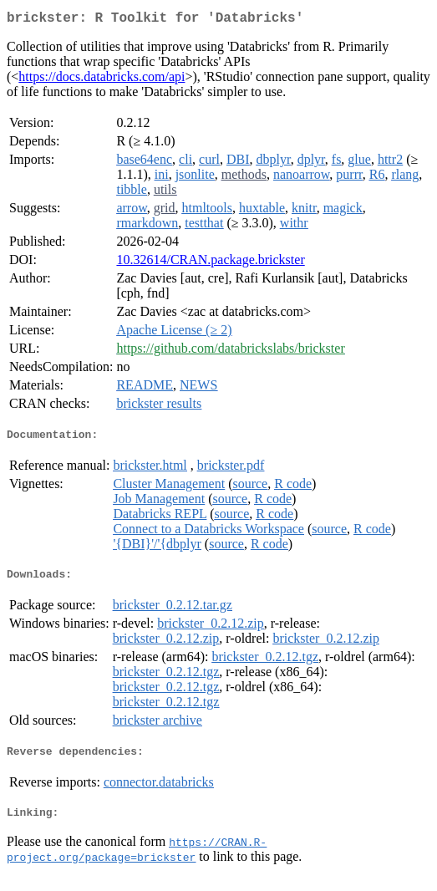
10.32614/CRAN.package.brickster (210, 263)
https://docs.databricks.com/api (101, 80)
